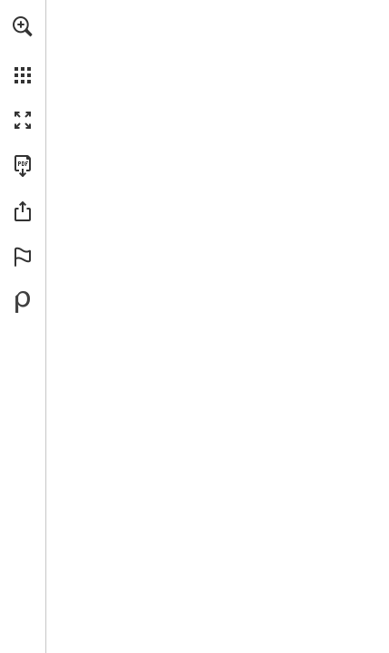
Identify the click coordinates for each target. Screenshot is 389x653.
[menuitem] (22, 50)
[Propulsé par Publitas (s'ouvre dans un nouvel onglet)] (22, 302)
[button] (22, 26)
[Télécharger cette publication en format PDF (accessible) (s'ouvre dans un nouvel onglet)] (22, 166)
